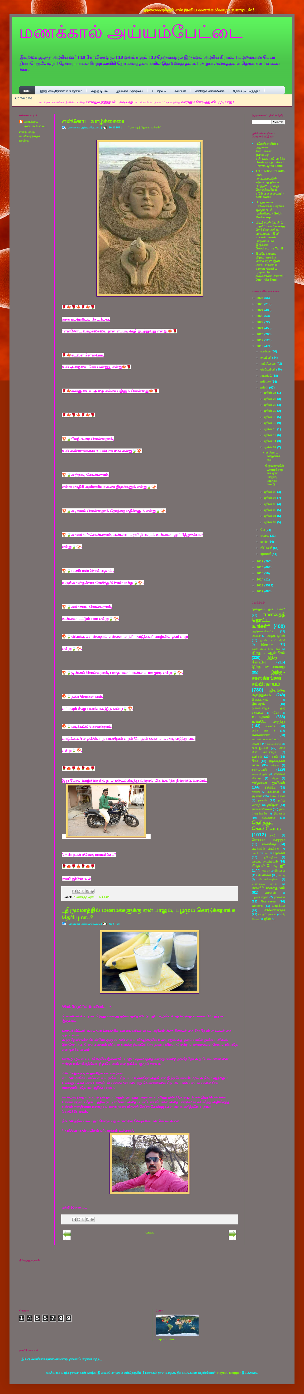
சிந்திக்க (270, 787)
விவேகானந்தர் (274, 910)
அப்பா (256, 635)
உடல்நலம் (159, 91)
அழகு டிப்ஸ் (99, 91)
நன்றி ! (274, 835)
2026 (260, 298)
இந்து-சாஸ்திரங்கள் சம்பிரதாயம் (61, 91)
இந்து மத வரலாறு (268, 667)
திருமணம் (268, 817)
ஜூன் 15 (270, 429)
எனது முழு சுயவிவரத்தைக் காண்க (29, 136)
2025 (260, 304)
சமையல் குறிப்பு (261, 774)
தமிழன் (272, 805)
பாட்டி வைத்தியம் (265, 861)
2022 (260, 322)
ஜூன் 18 (270, 417)
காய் (274, 756)
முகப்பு (150, 1232)
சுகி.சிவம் (273, 791)
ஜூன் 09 (270, 447)
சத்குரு (275, 765)
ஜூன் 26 (270, 393)
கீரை (255, 761)
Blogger (235, 1373)
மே (263, 529)
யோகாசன (268, 901)
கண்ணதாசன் (274, 743)
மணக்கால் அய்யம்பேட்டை (131, 32)
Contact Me (23, 98)
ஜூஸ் (267, 918)
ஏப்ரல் (265, 535)
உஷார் (270, 726)
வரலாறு (257, 905)
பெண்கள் (264, 875)
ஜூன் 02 (270, 522)
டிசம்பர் (266, 351)
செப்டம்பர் (268, 369)
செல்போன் (277, 796)
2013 (260, 585)
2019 (260, 340)
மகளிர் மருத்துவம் (268, 888)
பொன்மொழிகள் (268, 879)
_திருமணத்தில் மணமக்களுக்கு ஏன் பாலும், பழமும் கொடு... (273, 475)
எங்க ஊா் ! (263, 730)
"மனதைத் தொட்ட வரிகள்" (144, 127)
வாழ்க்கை (278, 905)
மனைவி (270, 892)
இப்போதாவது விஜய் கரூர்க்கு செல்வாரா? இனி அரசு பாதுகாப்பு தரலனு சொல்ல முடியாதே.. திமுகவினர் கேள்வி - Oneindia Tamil (270, 266)
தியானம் (279, 813)
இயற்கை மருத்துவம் (129, 91)
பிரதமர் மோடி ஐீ (268, 866)
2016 (260, 567)
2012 (260, 591)
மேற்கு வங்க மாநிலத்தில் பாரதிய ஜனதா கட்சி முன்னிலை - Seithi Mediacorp (270, 209)
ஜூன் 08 (270, 492)
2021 (260, 328)
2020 (260, 334)
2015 (260, 573)
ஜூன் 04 (270, 516)
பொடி (281, 875)
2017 (260, 561)
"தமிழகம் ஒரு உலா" (268, 609)
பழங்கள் (279, 853)
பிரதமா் (265, 870)
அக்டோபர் (268, 363)
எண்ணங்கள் (261, 735)
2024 (260, 310)
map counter (165, 1339)
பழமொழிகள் (269, 857)
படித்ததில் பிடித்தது (265, 848)
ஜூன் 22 (270, 405)
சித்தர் (275, 778)
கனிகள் (257, 756)
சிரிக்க (256, 791)
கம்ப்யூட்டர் (260, 748)
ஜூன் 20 (270, 411)
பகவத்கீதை (268, 844)
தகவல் (262, 800)
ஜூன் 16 (270, 423)
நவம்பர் (266, 357)
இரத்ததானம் (260, 699)
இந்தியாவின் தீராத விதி (266, 649)
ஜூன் (264, 387)
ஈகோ (275, 712)
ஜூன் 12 (270, 435)
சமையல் (180, 91)
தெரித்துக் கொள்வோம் (209, 91)
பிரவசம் (279, 870)
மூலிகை (279, 897)
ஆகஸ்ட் (266, 375)
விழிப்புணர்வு (267, 914)
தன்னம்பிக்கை (262, 809)
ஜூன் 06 (270, 504)
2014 (260, 579)
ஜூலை (266, 381)
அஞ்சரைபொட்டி (263, 631)
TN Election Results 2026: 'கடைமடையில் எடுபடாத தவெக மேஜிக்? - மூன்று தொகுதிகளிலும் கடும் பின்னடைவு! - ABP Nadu (270, 184)
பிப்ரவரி (266, 548)
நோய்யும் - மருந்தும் (246, 91)
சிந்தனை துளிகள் (268, 783)
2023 (260, 316)
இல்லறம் (258, 704)
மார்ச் (264, 541)
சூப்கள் (257, 796)
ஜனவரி (266, 554)
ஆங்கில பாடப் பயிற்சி (272, 640)
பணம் (255, 853)
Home (27, 91)
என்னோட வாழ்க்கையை (94, 121)
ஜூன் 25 (270, 399)
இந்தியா (267, 644)
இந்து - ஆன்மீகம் (268, 653)
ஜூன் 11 (270, 441)
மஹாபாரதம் (260, 897)
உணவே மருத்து (268, 721)
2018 (260, 346)
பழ (265, 853)
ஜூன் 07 (270, 498)
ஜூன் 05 (270, 510)
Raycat (222, 1373)
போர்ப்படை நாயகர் (264, 883)
